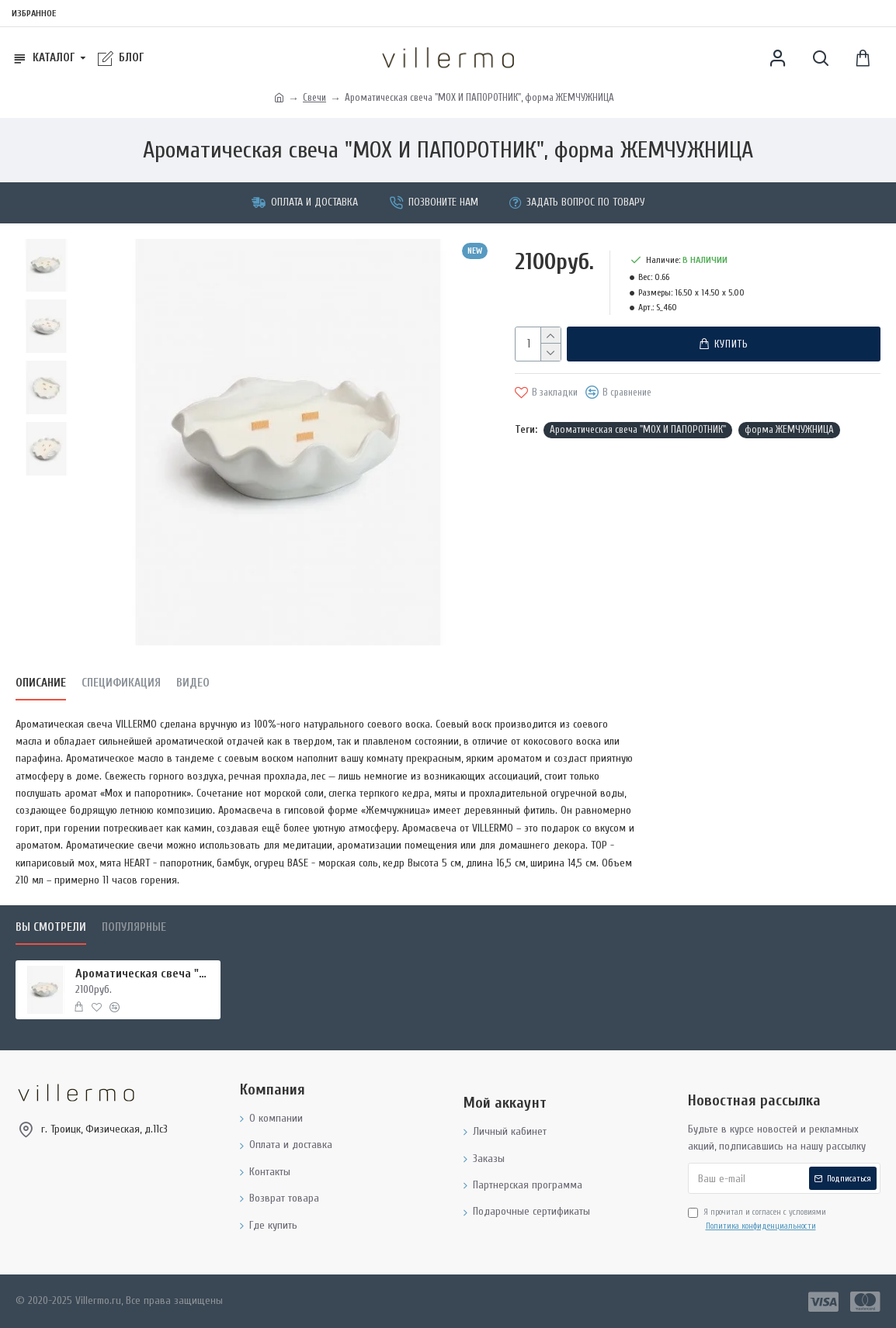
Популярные (134, 927)
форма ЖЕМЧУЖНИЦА (789, 429)
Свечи (314, 97)
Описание (41, 683)
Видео (193, 683)
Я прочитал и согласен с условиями (757, 1220)
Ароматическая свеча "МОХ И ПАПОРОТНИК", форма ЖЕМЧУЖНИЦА (144, 973)
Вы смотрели (51, 927)
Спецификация (121, 683)
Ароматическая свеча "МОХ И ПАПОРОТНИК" (638, 429)
